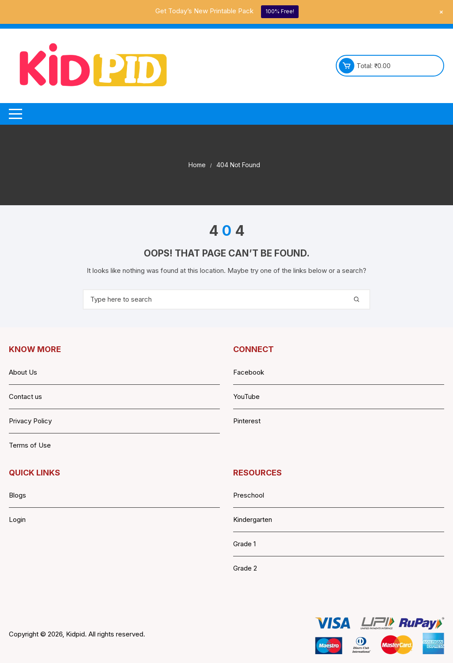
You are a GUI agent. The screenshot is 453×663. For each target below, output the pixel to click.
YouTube (246, 396)
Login (17, 519)
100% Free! (279, 11)
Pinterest (247, 421)
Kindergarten (252, 519)
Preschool (248, 495)
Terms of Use (30, 445)
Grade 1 (244, 544)
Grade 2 (245, 568)
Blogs (17, 495)
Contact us (25, 396)
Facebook (248, 372)
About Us (23, 372)
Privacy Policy (30, 421)
